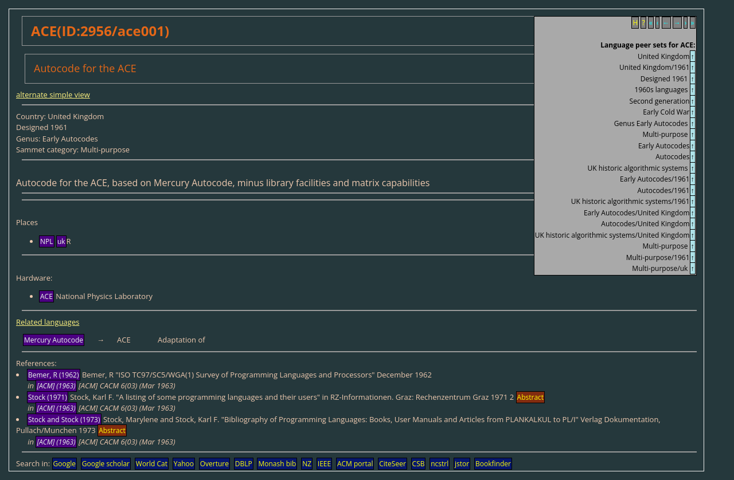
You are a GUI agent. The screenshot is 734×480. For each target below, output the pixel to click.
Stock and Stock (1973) (64, 419)
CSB (418, 464)
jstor (462, 464)
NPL (46, 241)
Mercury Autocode (53, 340)
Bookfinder (493, 464)
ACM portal (355, 464)
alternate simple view (53, 94)
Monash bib (277, 464)
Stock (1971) (47, 397)
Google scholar (106, 464)
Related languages (47, 322)
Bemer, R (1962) (53, 375)
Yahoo (184, 464)
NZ (306, 464)
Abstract (530, 397)
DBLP (243, 464)
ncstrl (439, 464)
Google (64, 464)
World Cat (151, 464)
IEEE (324, 464)
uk (61, 241)
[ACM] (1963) (56, 386)
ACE (46, 296)
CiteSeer (392, 464)
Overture (214, 464)
